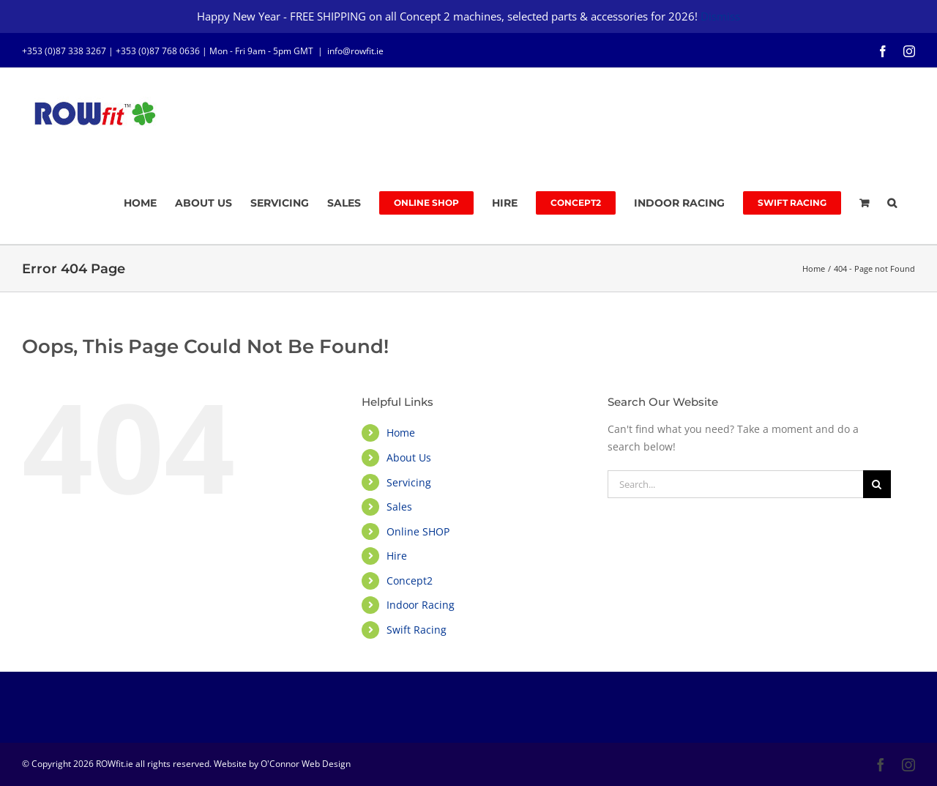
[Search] (877, 484)
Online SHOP (418, 531)
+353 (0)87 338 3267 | (69, 51)
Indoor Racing (421, 605)
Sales (399, 507)
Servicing (409, 482)
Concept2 (410, 580)
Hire (397, 556)
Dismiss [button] (720, 16)
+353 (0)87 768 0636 (158, 51)
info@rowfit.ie (355, 51)
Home (401, 433)
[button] (892, 203)
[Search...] (735, 484)
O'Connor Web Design (306, 763)
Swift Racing (417, 630)
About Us (409, 457)
